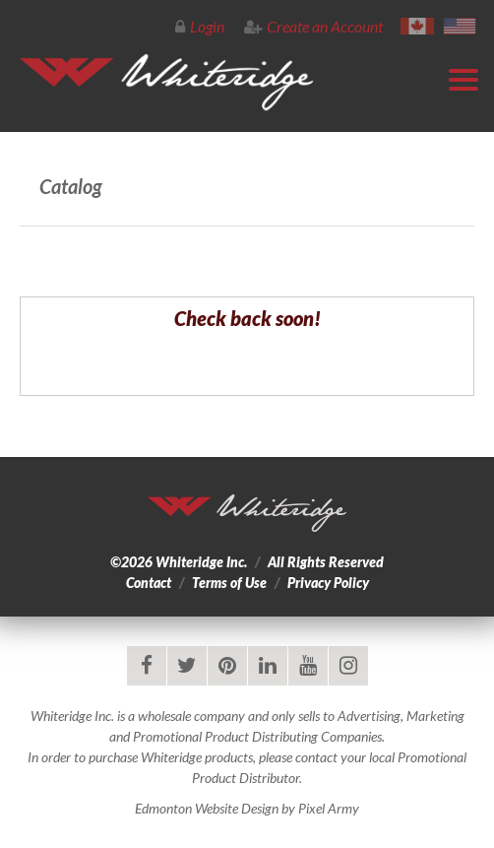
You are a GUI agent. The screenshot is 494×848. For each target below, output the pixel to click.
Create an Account (313, 26)
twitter (187, 665)
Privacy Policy (328, 582)
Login (199, 26)
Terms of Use (229, 582)
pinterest (227, 665)
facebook (146, 665)
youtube (308, 665)
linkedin (267, 665)
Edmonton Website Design (206, 808)
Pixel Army (328, 808)
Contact (148, 582)
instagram (348, 665)
